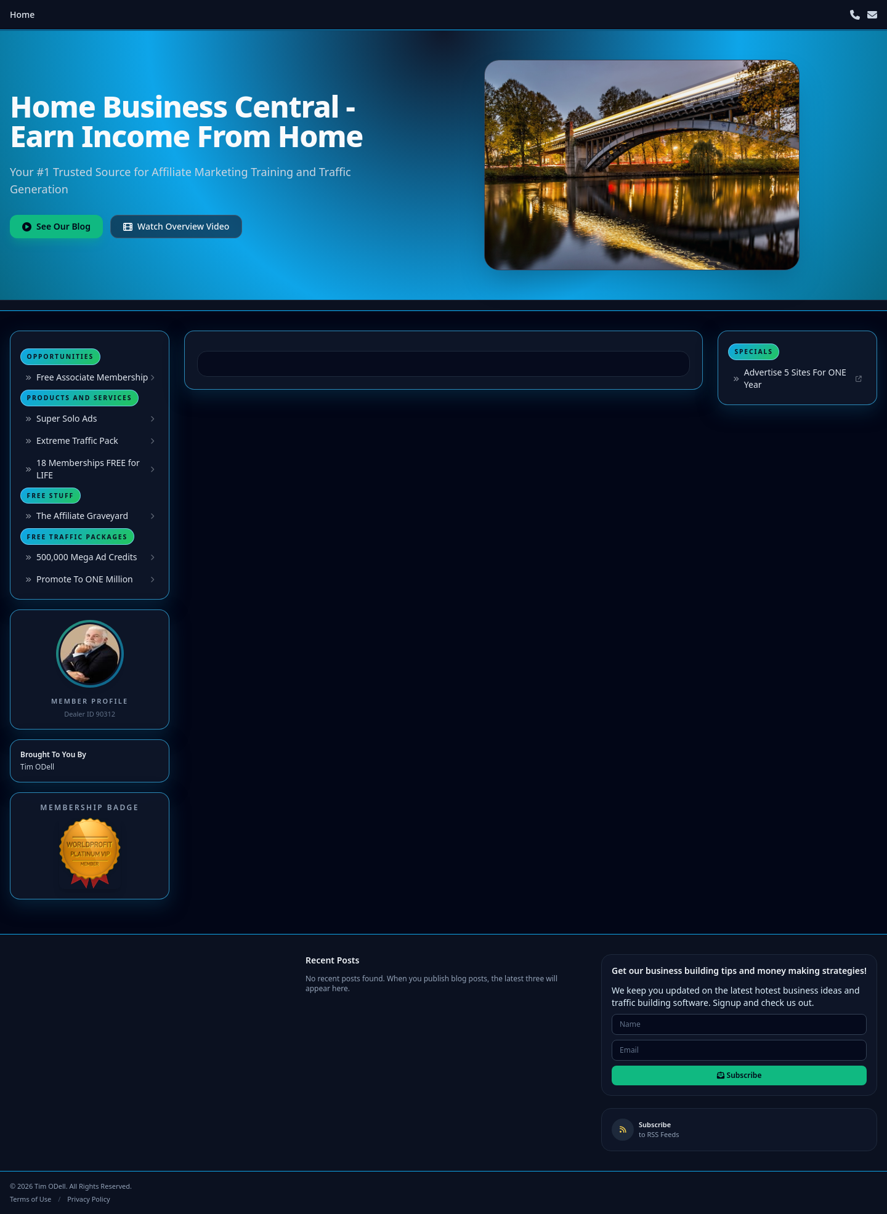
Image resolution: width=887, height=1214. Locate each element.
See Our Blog (56, 226)
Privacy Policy (88, 1199)
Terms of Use (30, 1199)
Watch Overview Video (176, 226)
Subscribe (739, 1075)
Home (22, 14)
